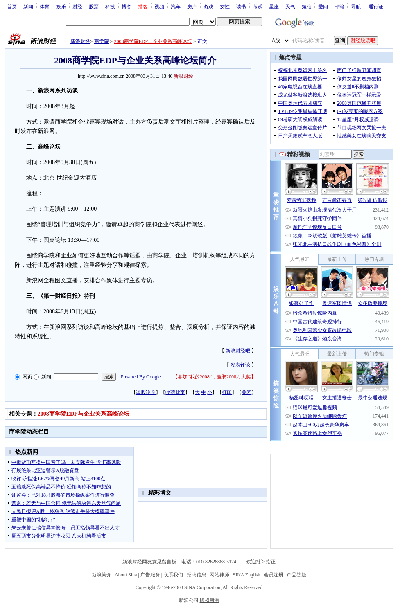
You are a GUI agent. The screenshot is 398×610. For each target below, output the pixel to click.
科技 (110, 6)
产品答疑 (296, 575)
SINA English (246, 575)
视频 (159, 6)
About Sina (126, 575)
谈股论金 (146, 392)
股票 (94, 6)
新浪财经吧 (238, 350)
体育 (45, 6)
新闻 (28, 6)
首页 (12, 6)
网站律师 (219, 575)
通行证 (376, 6)
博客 (126, 6)
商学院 (101, 41)
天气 (290, 6)
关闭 (246, 392)
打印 (227, 392)
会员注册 (273, 575)
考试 (257, 6)
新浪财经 (80, 41)
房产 (192, 6)
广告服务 (150, 575)
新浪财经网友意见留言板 (149, 562)
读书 (241, 6)
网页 (27, 377)
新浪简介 (101, 575)
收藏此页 (175, 392)
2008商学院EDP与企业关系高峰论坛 (153, 41)
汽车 (176, 6)
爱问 (323, 6)
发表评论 (240, 365)
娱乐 (61, 6)
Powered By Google (141, 377)
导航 (356, 6)
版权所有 (209, 600)
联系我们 (173, 575)
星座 (274, 6)
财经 (77, 6)
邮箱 (339, 6)
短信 (307, 6)
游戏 (208, 6)
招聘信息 (196, 575)
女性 (225, 6)
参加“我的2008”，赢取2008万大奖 (214, 377)
